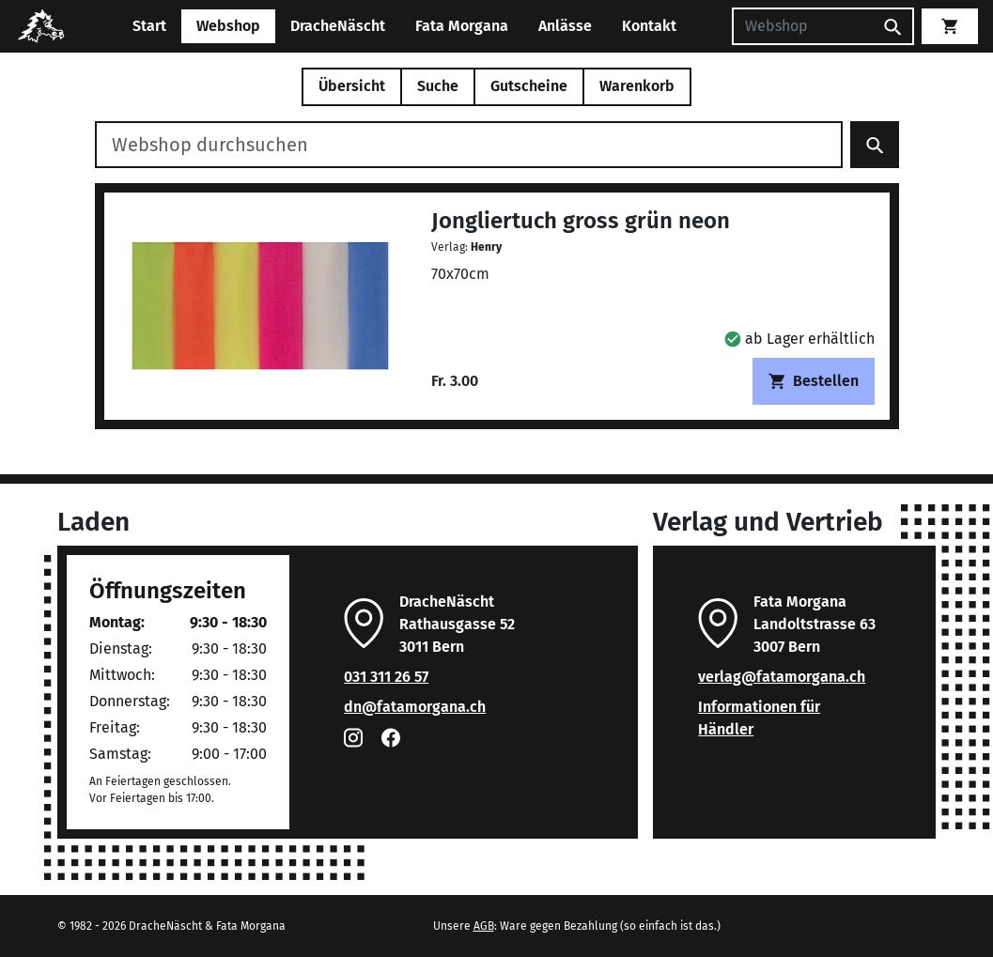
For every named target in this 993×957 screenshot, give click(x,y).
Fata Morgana (461, 26)
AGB (483, 926)
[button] (799, 338)
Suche (437, 86)
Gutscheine (528, 86)
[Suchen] (802, 26)
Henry (486, 247)
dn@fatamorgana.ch (415, 707)
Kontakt (649, 26)
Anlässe (565, 26)
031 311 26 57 (386, 677)
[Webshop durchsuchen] (469, 144)
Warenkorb (637, 86)
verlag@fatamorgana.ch (781, 677)
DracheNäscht (337, 26)
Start (149, 26)
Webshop (228, 26)
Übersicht (351, 86)
